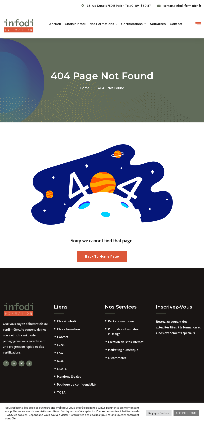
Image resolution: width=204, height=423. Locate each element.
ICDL (60, 361)
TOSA (61, 392)
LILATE (62, 369)
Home (85, 88)
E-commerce (117, 358)
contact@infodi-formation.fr (182, 6)
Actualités (158, 24)
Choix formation (68, 329)
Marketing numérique (123, 350)
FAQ (60, 353)
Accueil (55, 24)
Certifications (132, 24)
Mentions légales (69, 376)
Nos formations (101, 24)
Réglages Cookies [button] (158, 413)
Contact (176, 24)
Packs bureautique (121, 321)
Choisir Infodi (75, 24)
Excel (61, 345)
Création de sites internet (125, 342)
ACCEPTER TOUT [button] (186, 413)
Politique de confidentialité (76, 384)
